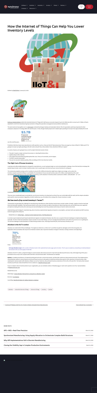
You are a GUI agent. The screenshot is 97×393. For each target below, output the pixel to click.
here (59, 265)
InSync (24, 368)
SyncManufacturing (9, 370)
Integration (25, 370)
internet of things (35, 289)
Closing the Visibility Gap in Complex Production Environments (27, 345)
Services (49, 5)
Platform (6, 368)
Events (61, 375)
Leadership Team (64, 371)
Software (24, 5)
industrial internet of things (22, 289)
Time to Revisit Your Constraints (84, 305)
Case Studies (44, 368)
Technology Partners (46, 375)
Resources (33, 8)
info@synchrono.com (14, 267)
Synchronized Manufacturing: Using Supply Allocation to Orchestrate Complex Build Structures (38, 335)
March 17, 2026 (89, 335)
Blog (79, 375)
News (61, 373)
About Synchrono (64, 368)
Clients (56, 5)
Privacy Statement (30, 388)
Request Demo (89, 6)
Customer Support (27, 371)
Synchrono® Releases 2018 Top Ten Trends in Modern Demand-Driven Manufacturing (26, 305)
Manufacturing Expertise (66, 370)
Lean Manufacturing (83, 371)
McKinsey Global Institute (14, 122)
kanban (50, 289)
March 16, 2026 (89, 340)
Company (24, 8)
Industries (41, 5)
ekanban (10, 289)
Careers (62, 377)
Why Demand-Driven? (83, 370)
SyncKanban (16, 277)
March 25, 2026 (89, 330)
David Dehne (16, 90)
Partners (63, 5)
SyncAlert (6, 373)
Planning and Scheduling (84, 373)
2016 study (30, 127)
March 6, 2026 (89, 345)
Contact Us (81, 6)
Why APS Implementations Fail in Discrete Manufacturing (24, 340)
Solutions (32, 5)
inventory (44, 289)
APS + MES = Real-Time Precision (15, 330)
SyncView (6, 375)
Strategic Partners (45, 373)
